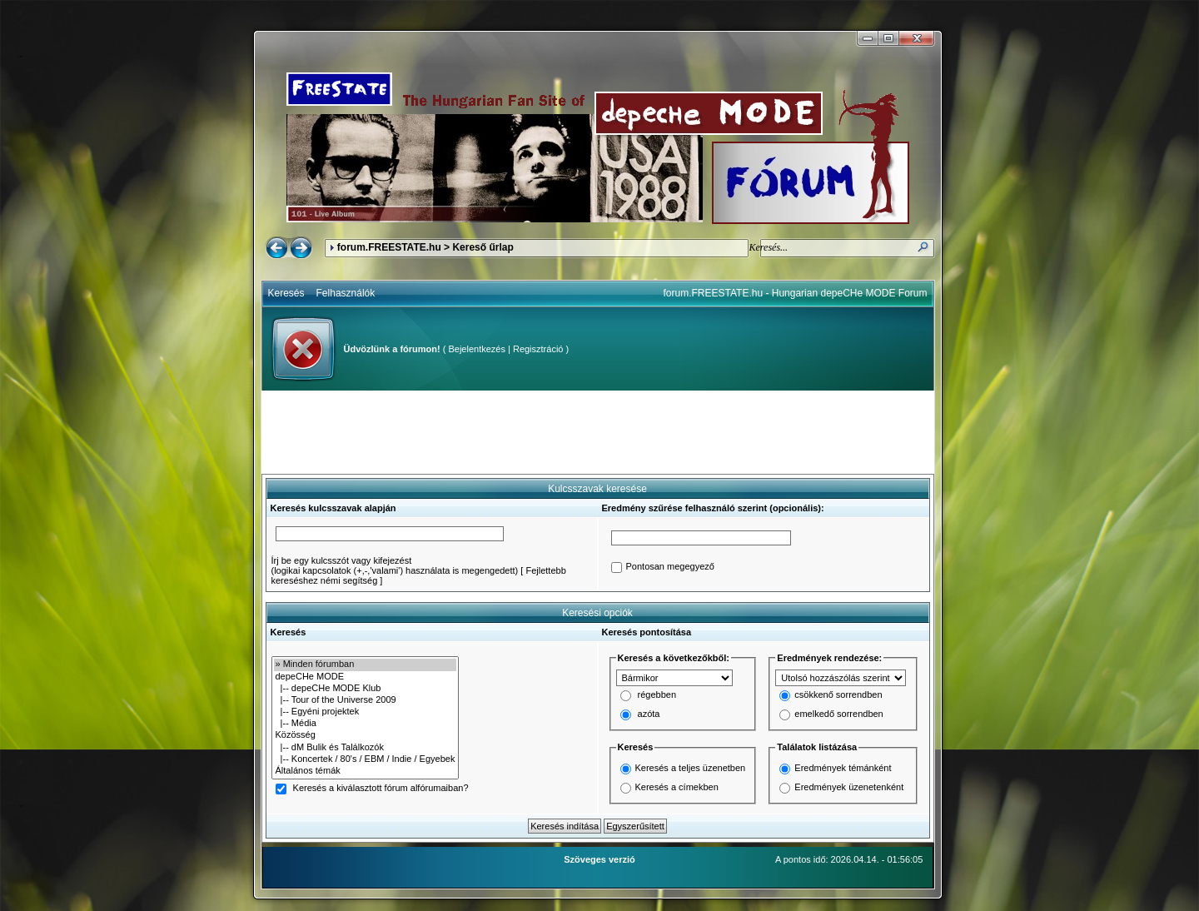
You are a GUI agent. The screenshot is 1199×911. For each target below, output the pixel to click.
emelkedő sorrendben (838, 714)
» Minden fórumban (365, 664)
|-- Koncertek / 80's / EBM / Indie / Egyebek (365, 759)
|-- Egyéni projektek (365, 712)
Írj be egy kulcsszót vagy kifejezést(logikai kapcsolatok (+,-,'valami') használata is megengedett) (395, 565)
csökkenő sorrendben (838, 695)
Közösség (365, 735)
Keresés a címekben (677, 787)
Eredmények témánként (842, 768)
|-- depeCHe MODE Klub (365, 688)
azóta (649, 714)
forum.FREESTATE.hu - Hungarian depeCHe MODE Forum (796, 293)
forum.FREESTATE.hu (389, 247)
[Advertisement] (598, 432)
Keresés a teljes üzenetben (690, 768)
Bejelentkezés (476, 349)
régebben (657, 695)
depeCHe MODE (365, 677)
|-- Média (365, 723)
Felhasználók (346, 293)
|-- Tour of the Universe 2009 (365, 700)
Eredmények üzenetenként (848, 787)
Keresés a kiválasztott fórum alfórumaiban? (381, 789)
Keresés (286, 293)
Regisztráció (538, 349)
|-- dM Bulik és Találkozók (365, 748)
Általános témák (365, 771)
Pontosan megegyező (670, 567)
